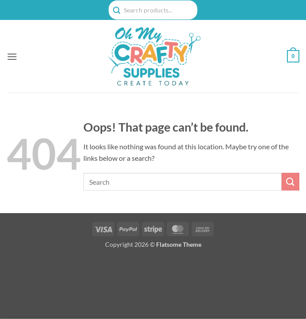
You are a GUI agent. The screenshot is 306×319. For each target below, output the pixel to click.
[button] (12, 56)
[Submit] (290, 181)
